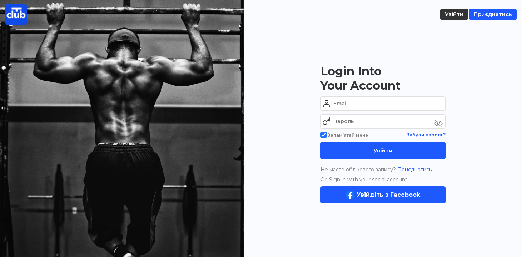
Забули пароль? (426, 134)
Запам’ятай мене (344, 135)
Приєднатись (414, 169)
